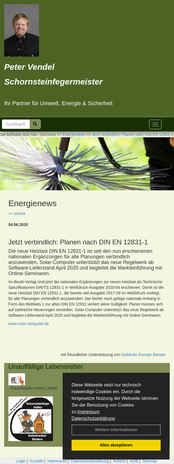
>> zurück (16, 213)
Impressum (88, 411)
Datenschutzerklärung (93, 418)
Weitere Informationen (116, 429)
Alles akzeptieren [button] (116, 445)
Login (21, 461)
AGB (134, 461)
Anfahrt (119, 461)
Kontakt (36, 461)
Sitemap (150, 461)
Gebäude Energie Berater (143, 354)
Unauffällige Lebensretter (45, 366)
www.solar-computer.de (28, 323)
